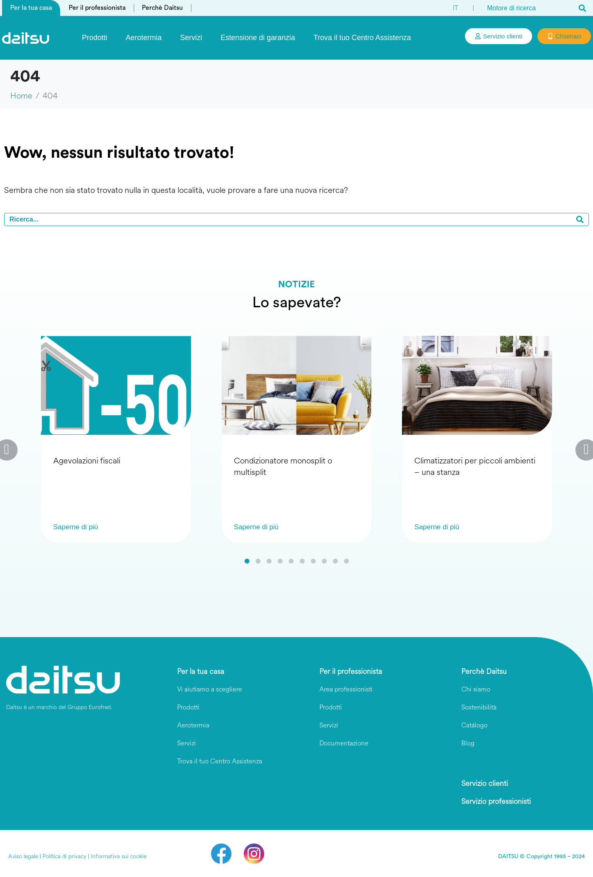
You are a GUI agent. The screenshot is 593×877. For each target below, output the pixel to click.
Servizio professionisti (496, 801)
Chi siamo (475, 689)
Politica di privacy (64, 856)
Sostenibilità (478, 707)
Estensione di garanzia (257, 38)
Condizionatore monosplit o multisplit (283, 466)
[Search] (582, 8)
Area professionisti (346, 689)
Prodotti (94, 38)
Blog (467, 743)
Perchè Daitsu (162, 7)
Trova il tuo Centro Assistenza (362, 38)
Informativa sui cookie (118, 856)
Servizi (191, 38)
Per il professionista (97, 7)
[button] (247, 561)
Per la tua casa (31, 7)
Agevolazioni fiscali (86, 461)
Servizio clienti (484, 783)
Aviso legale (23, 856)
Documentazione (343, 743)
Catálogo (474, 725)
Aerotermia (144, 38)
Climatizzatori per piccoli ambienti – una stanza (474, 466)
